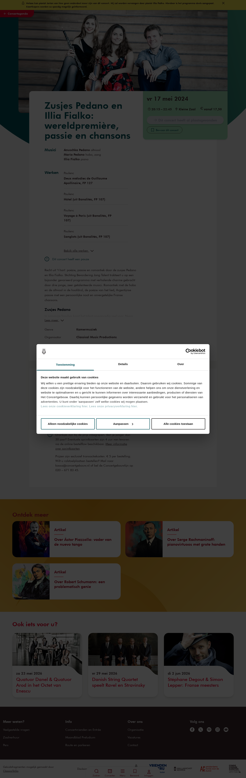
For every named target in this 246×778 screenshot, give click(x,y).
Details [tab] (123, 364)
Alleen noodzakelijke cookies (68, 423)
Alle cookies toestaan (178, 423)
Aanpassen (123, 423)
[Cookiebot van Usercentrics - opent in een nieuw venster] (188, 351)
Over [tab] (180, 364)
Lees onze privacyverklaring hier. (113, 406)
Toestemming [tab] (65, 364)
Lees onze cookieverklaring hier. (64, 406)
